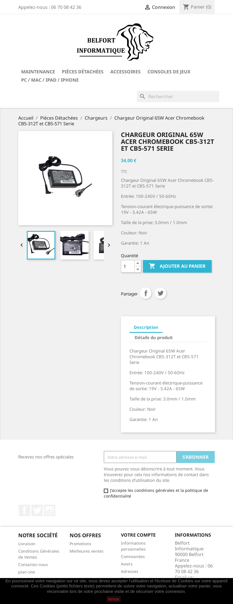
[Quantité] (128, 266)
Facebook (24, 510)
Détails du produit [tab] (154, 337)
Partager (145, 293)
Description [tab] (146, 327)
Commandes (133, 556)
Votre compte (138, 535)
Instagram (49, 510)
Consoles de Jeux (169, 72)
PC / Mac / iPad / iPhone (50, 80)
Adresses (129, 571)
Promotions (80, 543)
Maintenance (38, 72)
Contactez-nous (33, 564)
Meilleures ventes (87, 551)
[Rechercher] (178, 96)
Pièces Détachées (83, 72)
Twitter (37, 510)
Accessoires (125, 72)
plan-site (26, 572)
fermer (113, 599)
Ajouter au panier (177, 266)
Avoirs (127, 564)
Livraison (26, 543)
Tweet (160, 293)
